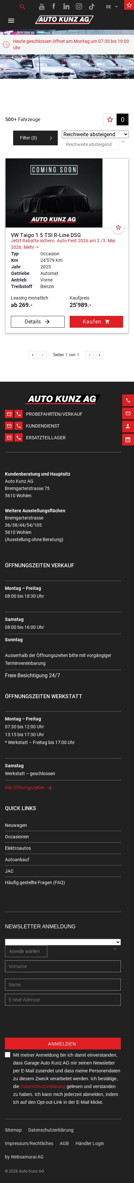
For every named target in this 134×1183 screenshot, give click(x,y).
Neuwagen (16, 825)
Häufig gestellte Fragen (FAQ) (35, 882)
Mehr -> (31, 247)
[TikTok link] (91, 6)
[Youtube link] (41, 6)
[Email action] (128, 399)
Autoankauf (17, 859)
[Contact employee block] (128, 412)
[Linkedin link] (66, 6)
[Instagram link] (79, 6)
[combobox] (90, 144)
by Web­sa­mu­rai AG (24, 1156)
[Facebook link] (54, 6)
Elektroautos (18, 848)
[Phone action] (128, 386)
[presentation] (55, 1025)
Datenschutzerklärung (43, 1086)
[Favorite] (118, 227)
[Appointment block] (128, 425)
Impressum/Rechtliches (29, 1143)
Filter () (28, 138)
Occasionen (17, 836)
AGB (64, 1143)
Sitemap (13, 1130)
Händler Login (90, 1143)
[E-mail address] (63, 1000)
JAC (9, 871)
